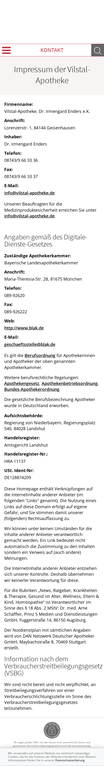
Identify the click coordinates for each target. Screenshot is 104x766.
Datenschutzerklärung (70, 760)
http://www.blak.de (24, 328)
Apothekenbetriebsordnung (70, 383)
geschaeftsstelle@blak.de (29, 344)
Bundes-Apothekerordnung (31, 389)
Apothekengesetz (21, 383)
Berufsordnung (40, 355)
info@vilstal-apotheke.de (29, 193)
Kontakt (52, 50)
